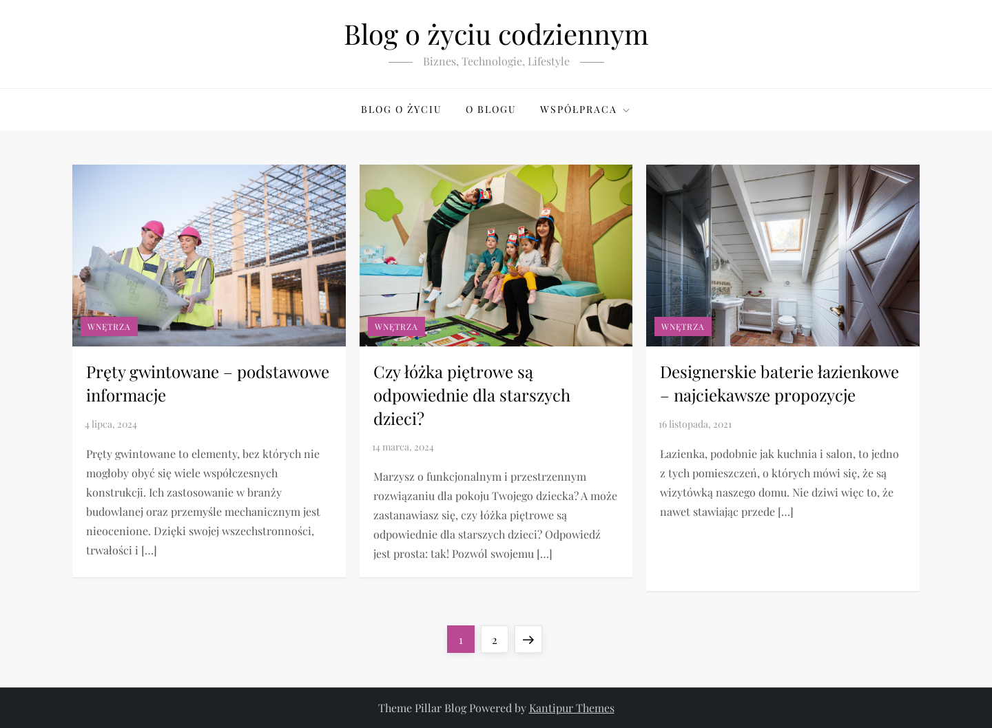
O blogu (491, 109)
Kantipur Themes (571, 707)
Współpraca (586, 109)
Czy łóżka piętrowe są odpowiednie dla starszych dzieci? (471, 394)
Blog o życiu (401, 109)
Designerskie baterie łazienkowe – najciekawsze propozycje (779, 383)
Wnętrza (109, 326)
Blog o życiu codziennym (496, 33)
